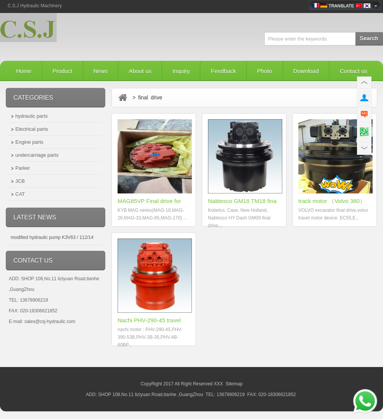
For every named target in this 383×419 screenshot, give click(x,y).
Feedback (223, 71)
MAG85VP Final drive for (149, 201)
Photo (264, 71)
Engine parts (29, 142)
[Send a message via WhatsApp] (365, 401)
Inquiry (181, 71)
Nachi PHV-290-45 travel (149, 320)
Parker (22, 168)
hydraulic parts (31, 116)
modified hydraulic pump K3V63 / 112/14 (52, 237)
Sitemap (234, 384)
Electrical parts (31, 129)
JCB (20, 181)
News (100, 71)
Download (306, 71)
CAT (20, 194)
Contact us (353, 71)
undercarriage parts (37, 155)
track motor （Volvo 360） (331, 201)
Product (62, 71)
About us (140, 71)
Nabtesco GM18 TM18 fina (242, 201)
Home (23, 71)
